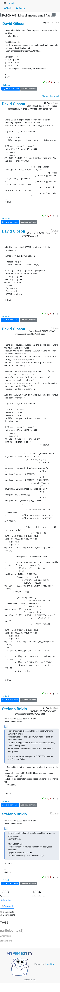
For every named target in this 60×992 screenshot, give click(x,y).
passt (11, 3)
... (6, 726)
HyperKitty (49, 964)
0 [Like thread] (45, 82)
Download (7, 906)
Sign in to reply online (11, 89)
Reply (6, 85)
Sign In (8, 8)
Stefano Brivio (14, 709)
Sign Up (20, 8)
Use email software (28, 89)
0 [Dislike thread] (50, 82)
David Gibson (13, 23)
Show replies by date (51, 96)
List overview (6, 900)
